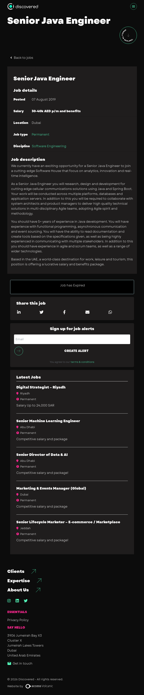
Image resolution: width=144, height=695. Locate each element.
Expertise (18, 580)
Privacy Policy (18, 620)
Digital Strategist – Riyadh (40, 387)
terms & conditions (82, 362)
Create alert (76, 351)
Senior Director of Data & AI (42, 454)
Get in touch (22, 663)
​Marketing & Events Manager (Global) (51, 488)
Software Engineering (49, 146)
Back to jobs (23, 58)
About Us (18, 590)
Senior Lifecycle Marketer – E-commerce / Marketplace (68, 522)
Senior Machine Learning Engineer (48, 421)
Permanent (40, 134)
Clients (15, 571)
